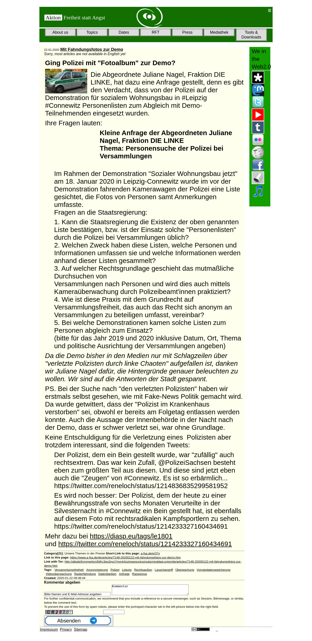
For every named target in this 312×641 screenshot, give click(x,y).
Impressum (49, 631)
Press (187, 32)
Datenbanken (107, 574)
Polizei (114, 569)
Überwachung (184, 569)
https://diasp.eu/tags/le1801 (131, 536)
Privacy (66, 631)
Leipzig (127, 569)
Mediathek (219, 32)
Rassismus (139, 574)
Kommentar (155, 590)
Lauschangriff (164, 569)
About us (60, 32)
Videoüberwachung (59, 574)
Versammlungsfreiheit (69, 569)
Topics (92, 32)
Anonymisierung (97, 569)
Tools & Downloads (251, 34)
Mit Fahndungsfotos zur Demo (91, 49)
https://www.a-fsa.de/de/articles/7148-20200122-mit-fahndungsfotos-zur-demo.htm (125, 557)
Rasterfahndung (85, 574)
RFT (155, 32)
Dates (124, 32)
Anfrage (124, 574)
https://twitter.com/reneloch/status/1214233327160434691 (145, 544)
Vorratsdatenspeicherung (213, 569)
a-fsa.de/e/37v (150, 553)
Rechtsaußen (143, 569)
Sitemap (80, 631)
